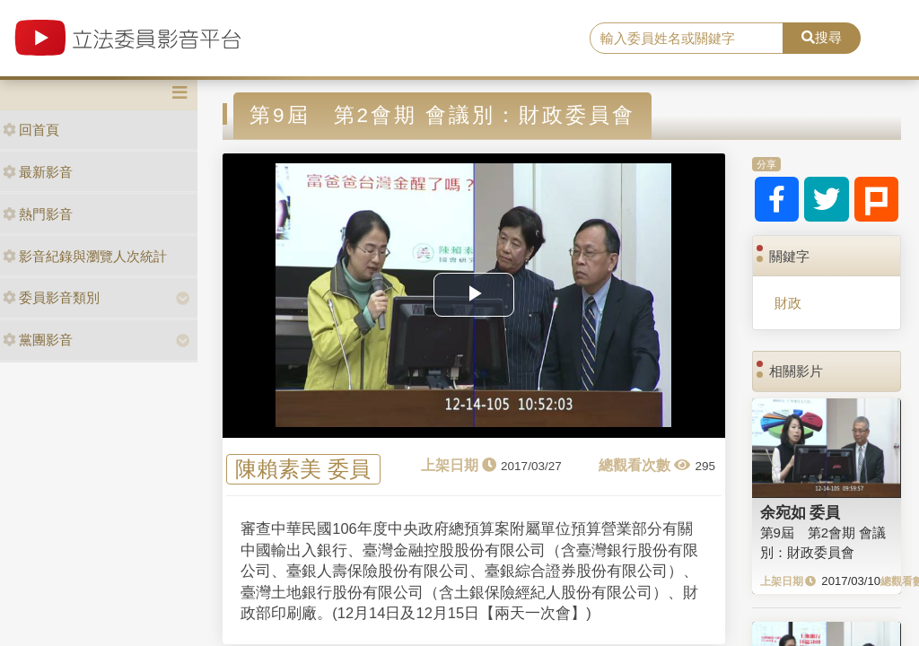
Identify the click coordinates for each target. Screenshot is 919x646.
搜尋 (821, 37)
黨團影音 (38, 339)
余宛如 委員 (800, 512)
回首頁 (31, 129)
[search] (686, 38)
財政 (788, 302)
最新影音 (38, 171)
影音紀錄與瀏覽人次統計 (85, 256)
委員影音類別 (51, 297)
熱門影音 (38, 214)
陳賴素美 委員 (303, 470)
